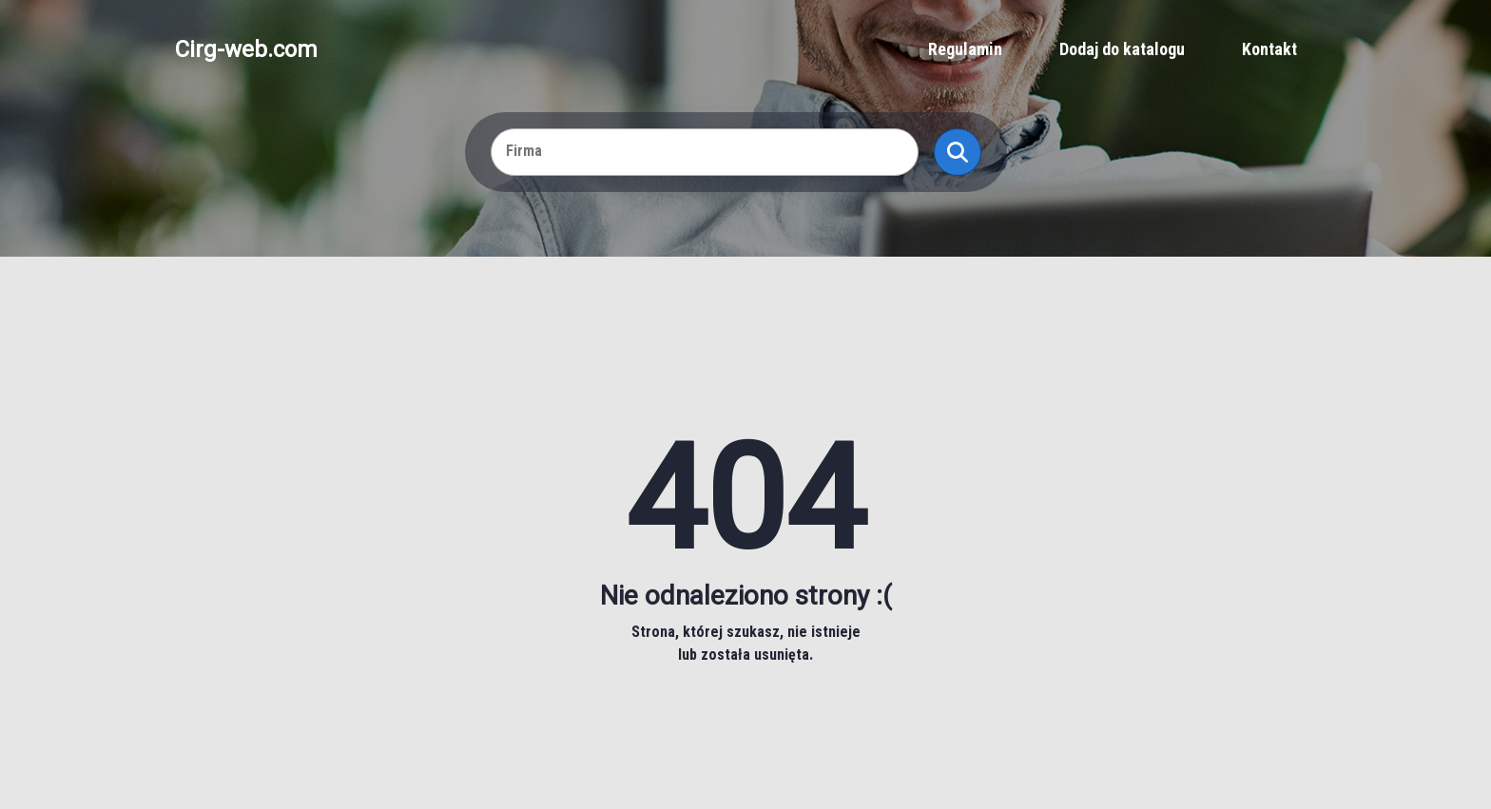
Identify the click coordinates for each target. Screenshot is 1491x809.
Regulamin (965, 49)
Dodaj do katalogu (1122, 49)
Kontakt (1269, 49)
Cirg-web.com (246, 49)
